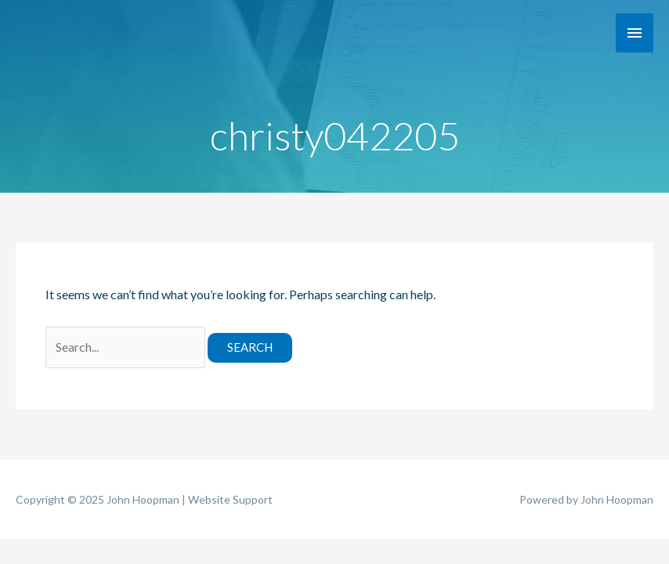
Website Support (230, 499)
